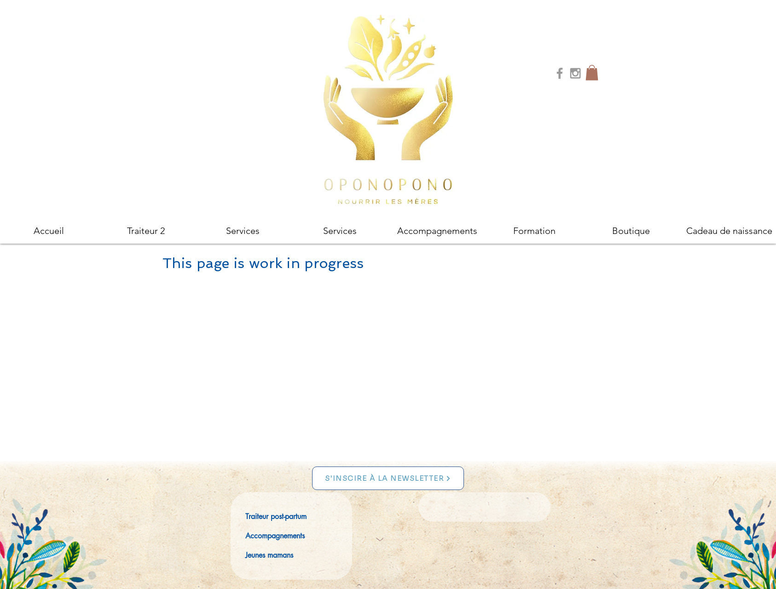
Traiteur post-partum (276, 516)
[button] (591, 72)
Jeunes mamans (269, 555)
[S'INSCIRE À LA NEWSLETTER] (388, 478)
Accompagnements (275, 536)
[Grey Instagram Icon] (575, 73)
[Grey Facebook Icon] (559, 73)
